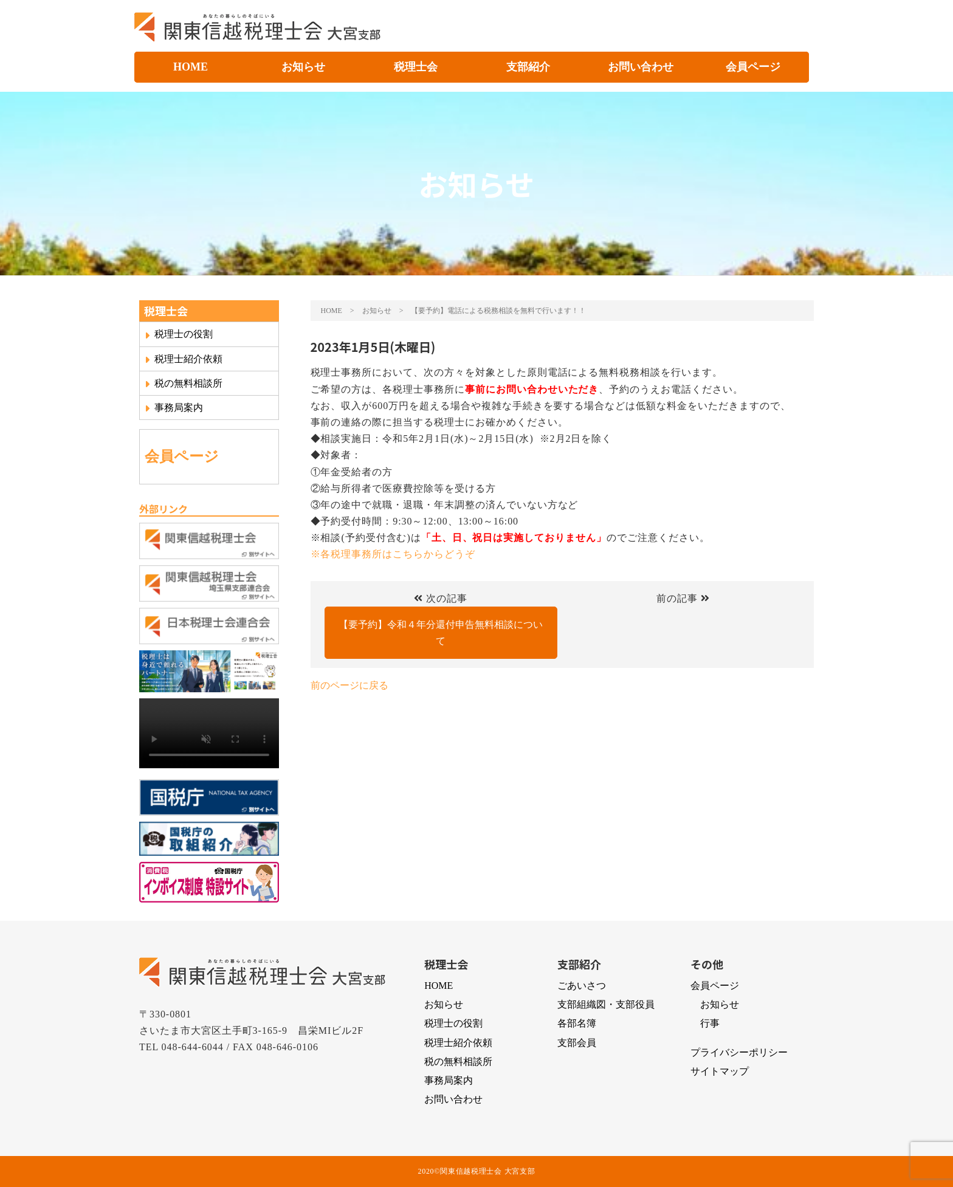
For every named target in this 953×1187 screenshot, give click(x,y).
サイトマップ (719, 1071)
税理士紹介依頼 (183, 359)
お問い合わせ (640, 67)
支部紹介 (528, 67)
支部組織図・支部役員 (606, 1004)
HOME (190, 67)
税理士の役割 (179, 334)
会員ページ (753, 67)
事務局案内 (174, 407)
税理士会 (416, 67)
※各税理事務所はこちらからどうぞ (393, 554)
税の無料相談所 (183, 383)
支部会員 (576, 1042)
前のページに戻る (349, 685)
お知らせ (303, 67)
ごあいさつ (581, 985)
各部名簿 (576, 1023)
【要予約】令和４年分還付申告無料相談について (441, 632)
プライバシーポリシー (739, 1052)
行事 (710, 1023)
